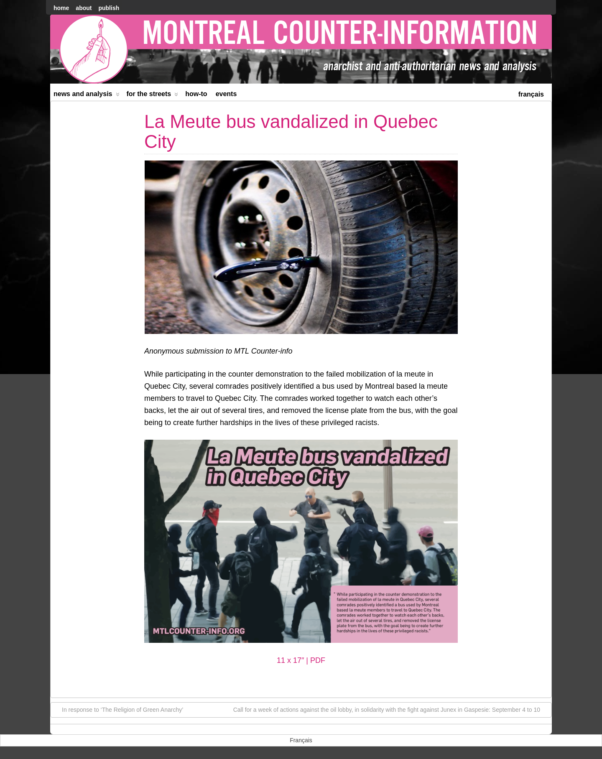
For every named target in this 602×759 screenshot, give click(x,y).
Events (226, 93)
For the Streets (153, 95)
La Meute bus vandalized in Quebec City (291, 131)
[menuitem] (531, 93)
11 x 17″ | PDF (301, 660)
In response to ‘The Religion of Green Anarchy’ (118, 709)
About (84, 8)
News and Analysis (87, 95)
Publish (108, 8)
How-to (196, 93)
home (61, 8)
